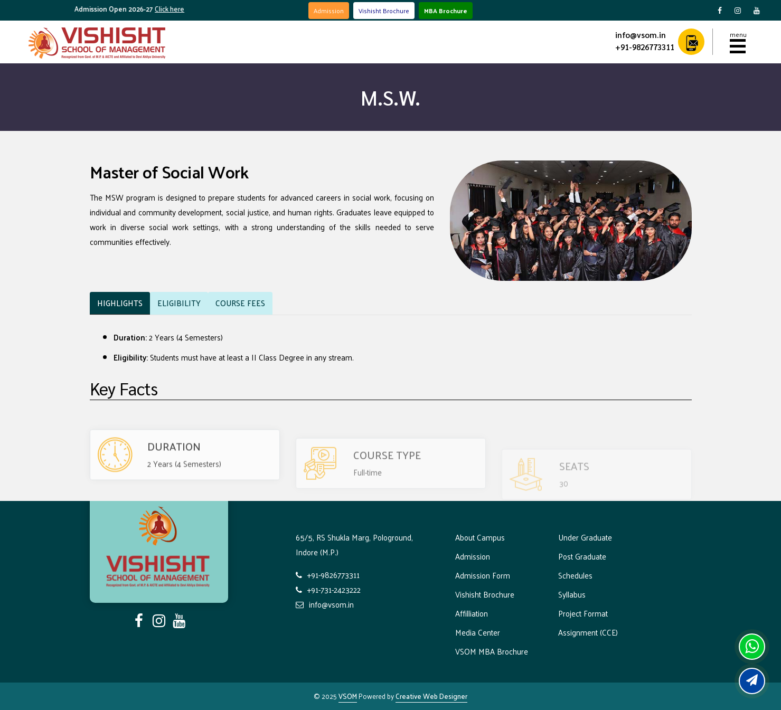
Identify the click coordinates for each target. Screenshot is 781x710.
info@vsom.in (640, 35)
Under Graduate (585, 537)
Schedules (575, 575)
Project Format (583, 613)
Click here (175, 9)
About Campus (480, 537)
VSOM (347, 696)
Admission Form (482, 575)
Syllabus (572, 594)
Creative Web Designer (431, 696)
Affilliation (471, 613)
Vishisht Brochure (384, 10)
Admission (329, 10)
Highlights (120, 303)
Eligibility (179, 303)
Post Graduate (582, 556)
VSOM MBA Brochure (491, 651)
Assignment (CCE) (588, 632)
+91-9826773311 (644, 47)
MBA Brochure (445, 10)
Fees (240, 303)
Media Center (477, 632)
